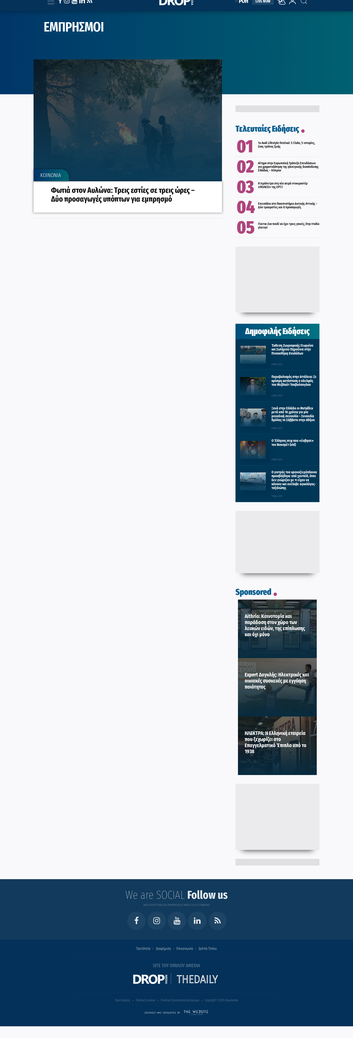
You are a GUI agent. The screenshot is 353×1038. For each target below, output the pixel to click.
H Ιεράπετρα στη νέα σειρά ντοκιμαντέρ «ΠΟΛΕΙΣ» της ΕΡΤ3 (283, 185)
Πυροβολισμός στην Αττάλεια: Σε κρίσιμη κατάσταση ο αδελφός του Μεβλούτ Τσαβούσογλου (294, 381)
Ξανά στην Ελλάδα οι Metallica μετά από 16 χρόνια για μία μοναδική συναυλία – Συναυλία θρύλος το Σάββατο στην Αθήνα (293, 414)
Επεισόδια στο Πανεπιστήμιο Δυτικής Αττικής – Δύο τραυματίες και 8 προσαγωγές (287, 205)
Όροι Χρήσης (122, 1000)
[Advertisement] (277, 278)
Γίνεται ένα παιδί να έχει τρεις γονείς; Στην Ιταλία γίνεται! (288, 225)
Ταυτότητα (143, 948)
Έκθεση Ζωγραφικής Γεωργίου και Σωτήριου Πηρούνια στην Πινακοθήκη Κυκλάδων (292, 349)
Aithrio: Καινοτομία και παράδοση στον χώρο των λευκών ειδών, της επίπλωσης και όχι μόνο (275, 625)
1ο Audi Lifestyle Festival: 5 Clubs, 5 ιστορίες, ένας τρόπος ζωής (286, 144)
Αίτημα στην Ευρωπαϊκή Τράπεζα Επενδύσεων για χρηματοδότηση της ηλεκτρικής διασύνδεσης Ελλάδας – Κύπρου (288, 166)
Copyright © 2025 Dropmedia (221, 1000)
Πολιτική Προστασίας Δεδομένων (180, 1000)
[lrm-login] (292, 10)
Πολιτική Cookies (145, 1000)
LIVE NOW (263, 7)
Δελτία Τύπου (208, 948)
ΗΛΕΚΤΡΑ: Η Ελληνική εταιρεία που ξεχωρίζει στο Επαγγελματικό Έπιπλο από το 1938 (275, 742)
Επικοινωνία (184, 948)
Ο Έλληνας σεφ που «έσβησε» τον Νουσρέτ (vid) (293, 442)
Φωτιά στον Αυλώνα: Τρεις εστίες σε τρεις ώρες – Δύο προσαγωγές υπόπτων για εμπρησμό (123, 194)
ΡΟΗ (243, 7)
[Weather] (282, 12)
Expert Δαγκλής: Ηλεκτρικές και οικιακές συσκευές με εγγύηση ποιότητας (277, 681)
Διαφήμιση (163, 948)
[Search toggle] (300, 5)
